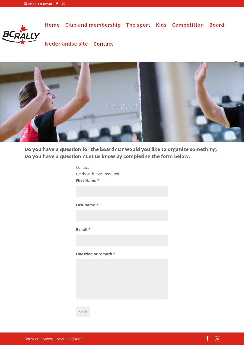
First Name (87, 180)
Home (52, 25)
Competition (188, 25)
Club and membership (93, 25)
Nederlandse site (66, 44)
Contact (103, 44)
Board (216, 25)
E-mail (83, 229)
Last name (87, 204)
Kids (161, 25)
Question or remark (95, 253)
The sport (138, 25)
